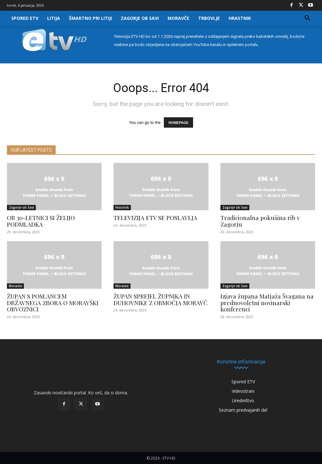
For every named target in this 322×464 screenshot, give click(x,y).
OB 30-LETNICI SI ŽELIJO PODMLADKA (41, 220)
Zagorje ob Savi (21, 207)
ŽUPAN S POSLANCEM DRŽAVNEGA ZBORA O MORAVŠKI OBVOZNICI (52, 302)
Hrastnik (122, 207)
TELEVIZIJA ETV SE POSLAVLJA (155, 217)
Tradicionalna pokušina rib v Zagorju (260, 220)
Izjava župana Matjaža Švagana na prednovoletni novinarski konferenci (267, 302)
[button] (307, 18)
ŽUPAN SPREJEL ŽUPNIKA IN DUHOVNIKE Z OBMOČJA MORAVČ (161, 299)
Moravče (15, 286)
